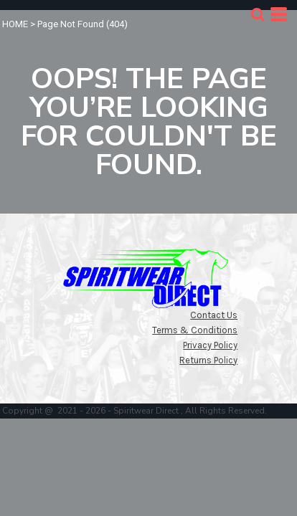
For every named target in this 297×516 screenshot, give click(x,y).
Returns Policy (208, 360)
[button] (257, 14)
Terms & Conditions (194, 330)
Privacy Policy (210, 345)
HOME (15, 24)
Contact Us (213, 315)
